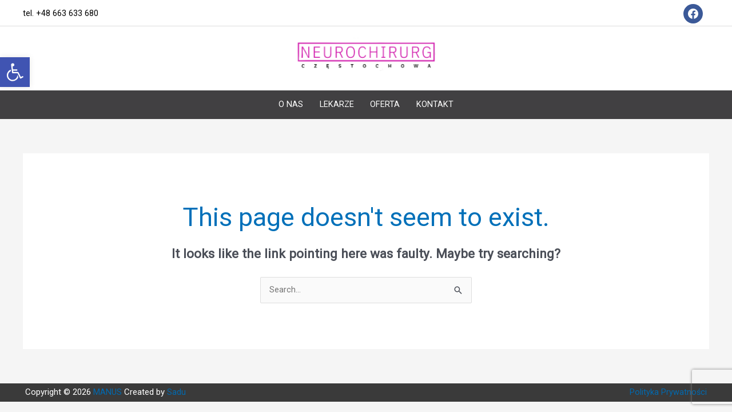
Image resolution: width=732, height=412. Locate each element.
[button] (15, 72)
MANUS (108, 382)
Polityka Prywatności (668, 382)
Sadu (175, 382)
